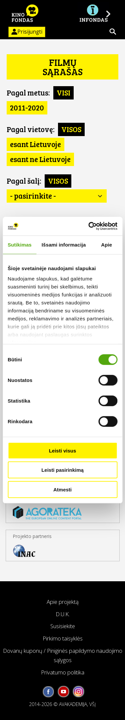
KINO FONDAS (25, 13)
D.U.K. (63, 614)
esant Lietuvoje (35, 144)
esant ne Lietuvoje (40, 159)
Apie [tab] (106, 244)
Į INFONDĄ (93, 13)
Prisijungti (25, 31)
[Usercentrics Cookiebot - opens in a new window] (89, 226)
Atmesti (62, 489)
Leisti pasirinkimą (62, 470)
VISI (63, 92)
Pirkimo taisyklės (63, 638)
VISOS (71, 129)
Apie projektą (63, 602)
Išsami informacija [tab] (64, 244)
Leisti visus (62, 450)
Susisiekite (62, 626)
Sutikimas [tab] (20, 244)
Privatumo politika (62, 672)
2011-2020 (27, 107)
